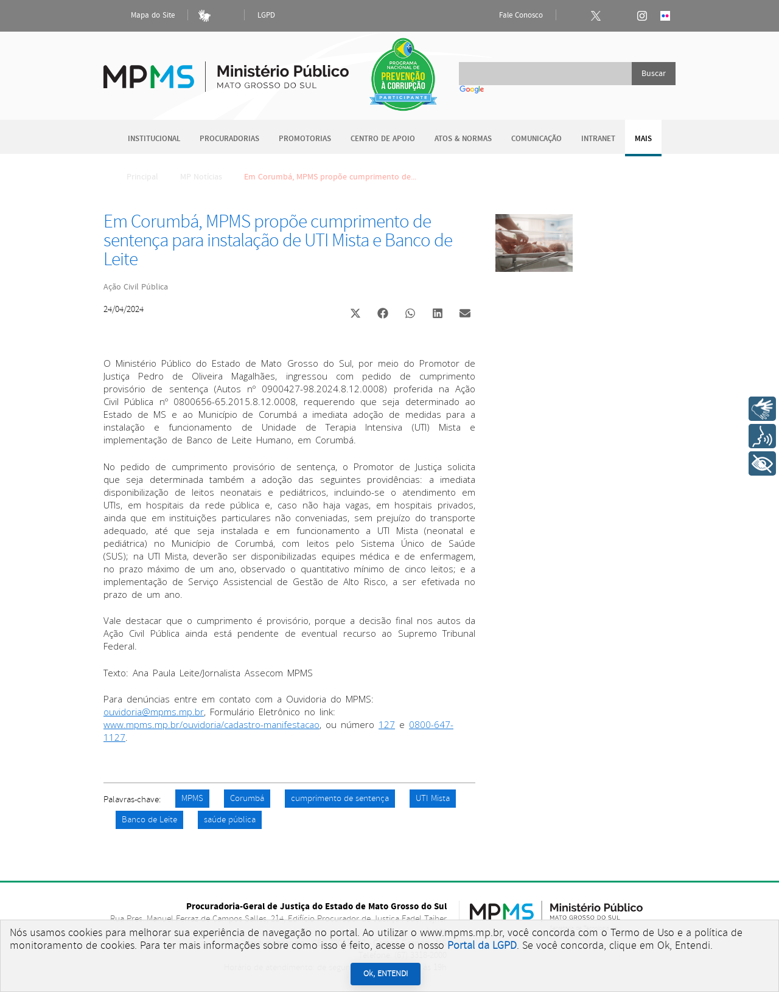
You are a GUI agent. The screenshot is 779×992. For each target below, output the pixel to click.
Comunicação (536, 139)
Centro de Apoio (383, 139)
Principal (134, 177)
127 (387, 724)
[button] (355, 314)
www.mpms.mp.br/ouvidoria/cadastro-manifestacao (211, 724)
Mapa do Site (142, 16)
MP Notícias (201, 177)
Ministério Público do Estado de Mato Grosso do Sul (226, 69)
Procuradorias (229, 139)
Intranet (598, 139)
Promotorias (305, 139)
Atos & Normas (463, 139)
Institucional (154, 139)
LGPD (266, 15)
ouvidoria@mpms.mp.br (153, 712)
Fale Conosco (510, 16)
